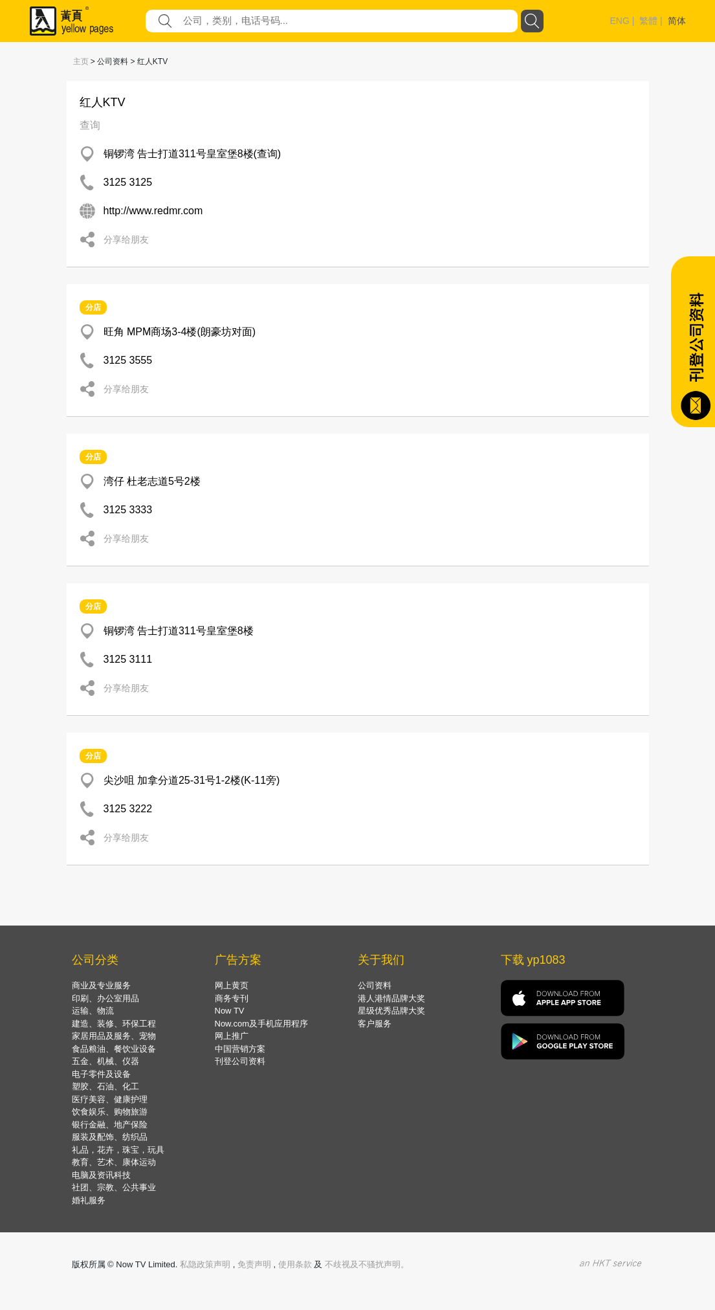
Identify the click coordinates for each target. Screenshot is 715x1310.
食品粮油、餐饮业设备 (114, 1049)
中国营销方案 (240, 1049)
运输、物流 (93, 1011)
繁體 (648, 21)
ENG (620, 21)
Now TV (230, 1011)
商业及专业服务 (101, 985)
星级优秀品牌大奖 (391, 1011)
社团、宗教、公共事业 (114, 1187)
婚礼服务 (88, 1200)
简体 (677, 21)
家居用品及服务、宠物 (114, 1036)
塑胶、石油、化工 (105, 1086)
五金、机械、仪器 (105, 1061)
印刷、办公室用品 (105, 998)
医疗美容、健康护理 (110, 1099)
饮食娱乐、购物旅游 (110, 1111)
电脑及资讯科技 (101, 1175)
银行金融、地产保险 (110, 1124)
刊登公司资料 (240, 1061)
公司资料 (374, 985)
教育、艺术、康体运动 (114, 1162)
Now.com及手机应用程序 (261, 1023)
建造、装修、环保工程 (114, 1023)
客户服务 (374, 1023)
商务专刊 (231, 998)
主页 (81, 61)
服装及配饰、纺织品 (110, 1137)
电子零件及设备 (101, 1074)
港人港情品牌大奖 (391, 998)
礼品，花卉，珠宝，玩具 (118, 1150)
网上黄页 (231, 985)
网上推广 (231, 1036)
